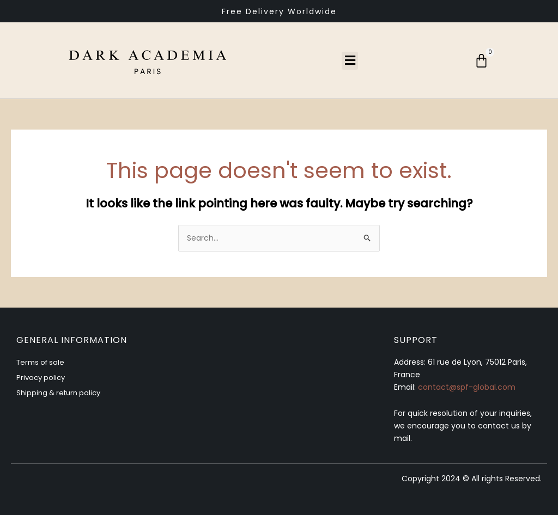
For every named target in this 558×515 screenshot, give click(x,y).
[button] (350, 61)
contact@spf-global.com (466, 387)
